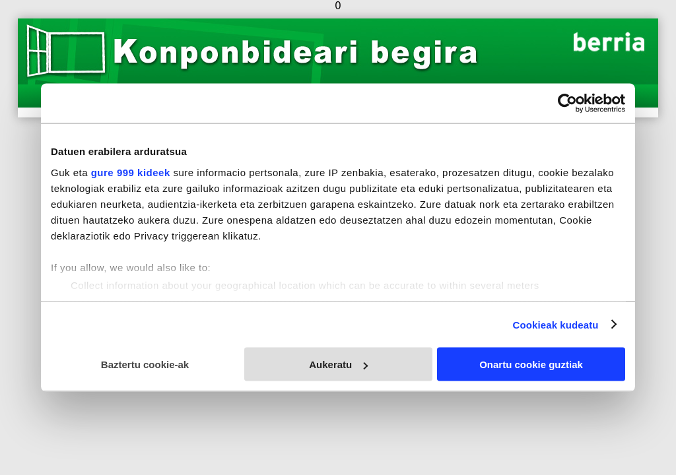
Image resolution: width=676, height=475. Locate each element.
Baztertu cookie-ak (145, 364)
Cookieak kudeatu (556, 324)
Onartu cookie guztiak (531, 364)
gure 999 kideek (130, 171)
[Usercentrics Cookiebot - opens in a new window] (567, 103)
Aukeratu (338, 364)
